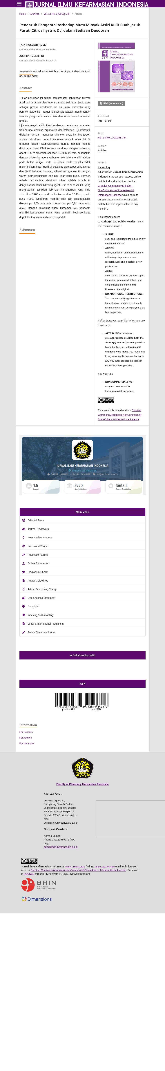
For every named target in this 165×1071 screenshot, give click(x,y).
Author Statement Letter (41, 632)
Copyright (33, 606)
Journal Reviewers (38, 528)
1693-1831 (79, 866)
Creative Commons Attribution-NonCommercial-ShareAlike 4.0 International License (116, 190)
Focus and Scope (38, 546)
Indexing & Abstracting (40, 615)
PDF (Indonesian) (113, 103)
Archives (34, 13)
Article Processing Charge (42, 589)
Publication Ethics (38, 554)
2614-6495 (108, 866)
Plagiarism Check (38, 572)
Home (22, 13)
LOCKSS (29, 873)
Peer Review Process (40, 537)
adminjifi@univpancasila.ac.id (61, 846)
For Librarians (26, 743)
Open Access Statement (41, 597)
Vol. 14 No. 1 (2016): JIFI (57, 13)
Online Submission (38, 563)
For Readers (26, 732)
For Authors (25, 737)
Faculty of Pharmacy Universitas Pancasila (82, 784)
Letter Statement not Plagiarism (46, 623)
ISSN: (68, 866)
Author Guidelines (38, 580)
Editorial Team (36, 520)
